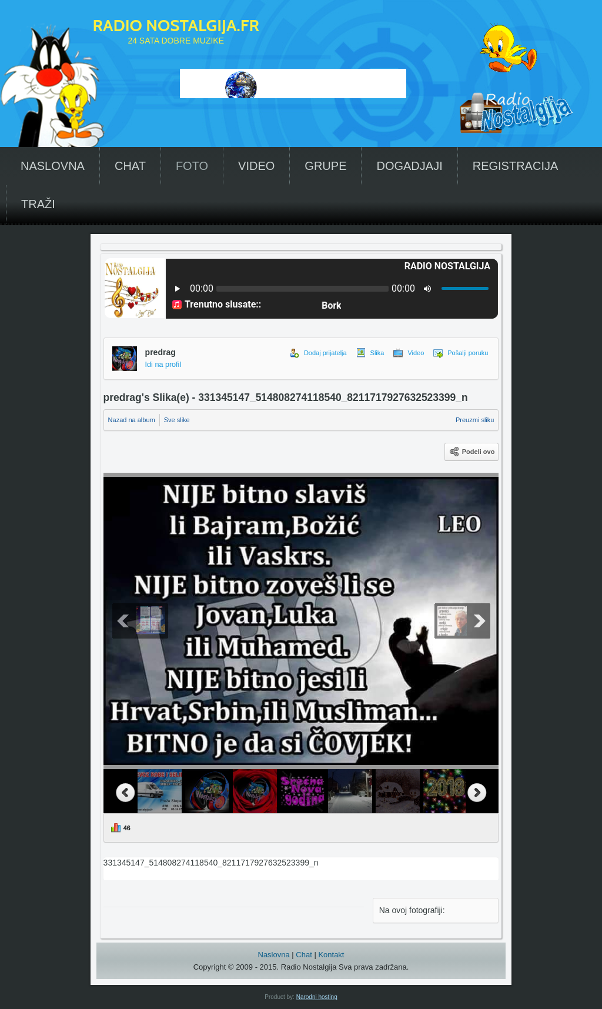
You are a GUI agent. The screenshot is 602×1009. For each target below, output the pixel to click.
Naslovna (274, 954)
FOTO (192, 165)
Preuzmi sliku (475, 419)
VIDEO (256, 165)
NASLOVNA (53, 165)
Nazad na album (131, 419)
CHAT (130, 165)
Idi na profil (163, 364)
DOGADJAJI (409, 165)
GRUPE (325, 165)
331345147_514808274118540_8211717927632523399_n (301, 868)
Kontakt (331, 954)
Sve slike (177, 419)
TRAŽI (38, 204)
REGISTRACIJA (515, 165)
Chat (304, 954)
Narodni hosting (316, 997)
